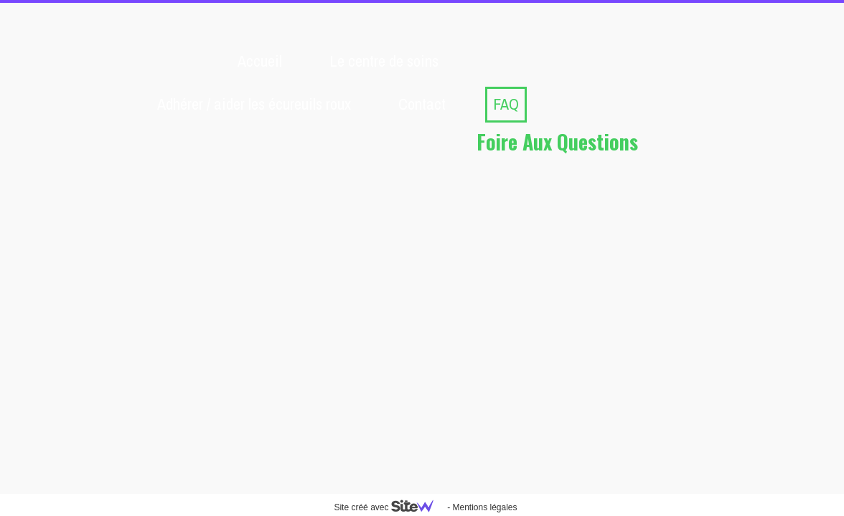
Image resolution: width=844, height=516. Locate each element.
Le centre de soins (384, 61)
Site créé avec (389, 507)
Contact (422, 104)
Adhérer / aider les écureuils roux (254, 104)
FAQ (506, 104)
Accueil (260, 61)
